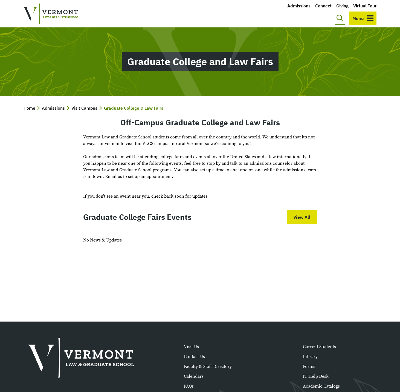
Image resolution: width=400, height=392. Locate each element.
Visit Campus (84, 108)
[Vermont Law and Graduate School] (51, 13)
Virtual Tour (364, 5)
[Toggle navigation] (362, 18)
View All (301, 217)
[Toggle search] (340, 18)
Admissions (299, 5)
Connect (323, 5)
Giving (342, 5)
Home (29, 108)
